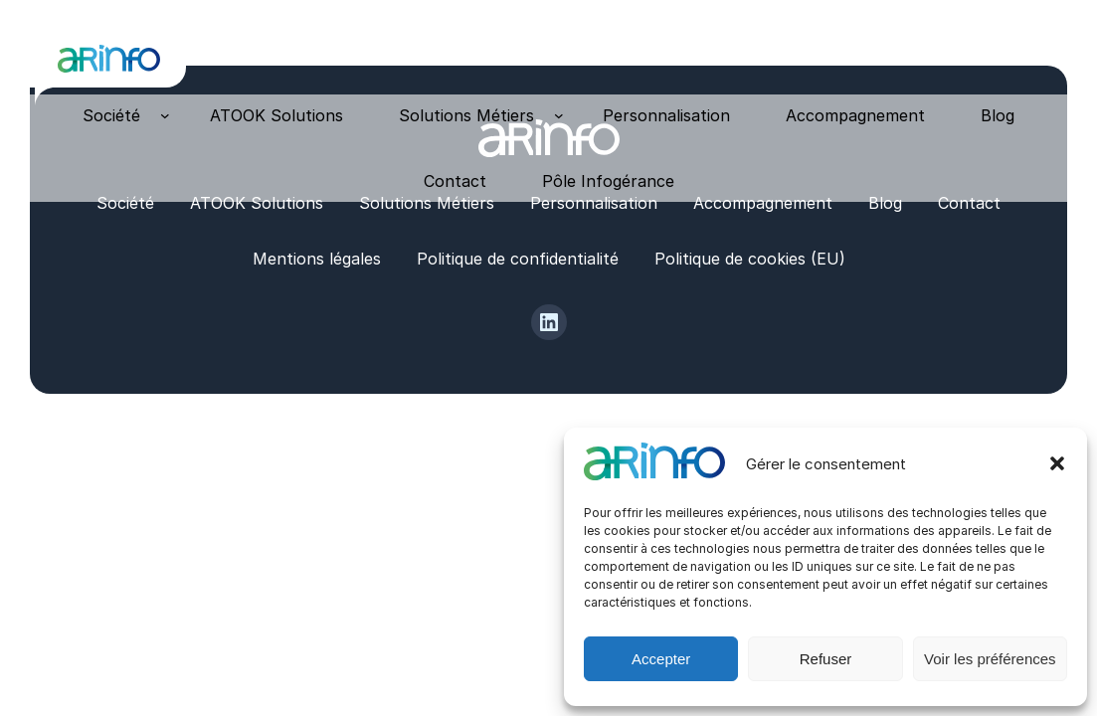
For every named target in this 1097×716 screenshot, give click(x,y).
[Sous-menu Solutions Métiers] (559, 115)
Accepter (661, 658)
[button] (1057, 463)
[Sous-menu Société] (165, 115)
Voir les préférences (990, 658)
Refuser (826, 658)
